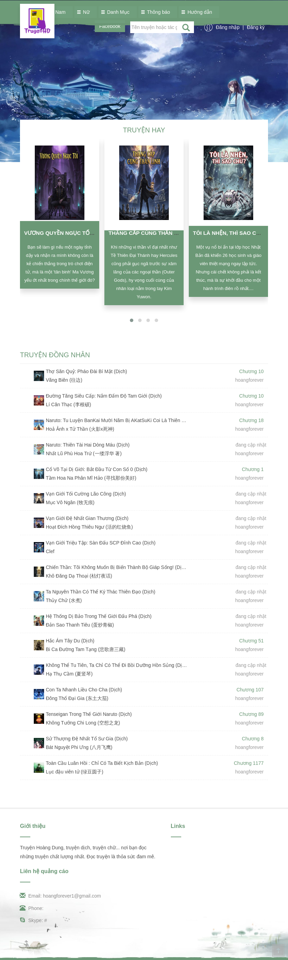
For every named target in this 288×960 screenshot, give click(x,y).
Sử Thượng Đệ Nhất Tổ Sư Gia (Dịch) (87, 738)
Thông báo (157, 12)
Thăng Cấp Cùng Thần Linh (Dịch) (157, 233)
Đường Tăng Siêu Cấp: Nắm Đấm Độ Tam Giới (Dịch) (104, 396)
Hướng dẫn (198, 12)
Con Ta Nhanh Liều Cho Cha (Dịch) (84, 689)
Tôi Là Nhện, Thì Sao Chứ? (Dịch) (239, 233)
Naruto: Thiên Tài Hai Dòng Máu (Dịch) (88, 445)
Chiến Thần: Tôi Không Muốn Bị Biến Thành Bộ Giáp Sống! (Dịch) (117, 567)
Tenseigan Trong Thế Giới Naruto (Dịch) (89, 714)
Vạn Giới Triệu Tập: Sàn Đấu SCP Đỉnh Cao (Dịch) (100, 543)
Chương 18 (251, 420)
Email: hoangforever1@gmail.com (60, 896)
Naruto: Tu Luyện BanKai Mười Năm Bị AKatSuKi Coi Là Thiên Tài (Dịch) (117, 420)
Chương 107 (250, 689)
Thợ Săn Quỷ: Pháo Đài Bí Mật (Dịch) (86, 371)
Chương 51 (251, 640)
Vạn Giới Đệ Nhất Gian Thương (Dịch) (87, 518)
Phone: (31, 908)
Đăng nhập (228, 27)
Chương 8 (253, 738)
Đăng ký (256, 27)
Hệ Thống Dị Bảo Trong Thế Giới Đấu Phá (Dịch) (99, 616)
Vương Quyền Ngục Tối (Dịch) (66, 233)
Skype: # (33, 920)
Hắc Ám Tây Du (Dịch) (70, 640)
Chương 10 (251, 371)
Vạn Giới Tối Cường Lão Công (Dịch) (86, 494)
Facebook (109, 26)
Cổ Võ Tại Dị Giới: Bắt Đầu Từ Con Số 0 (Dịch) (96, 469)
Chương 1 (253, 469)
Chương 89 (251, 714)
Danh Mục (116, 12)
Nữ (84, 12)
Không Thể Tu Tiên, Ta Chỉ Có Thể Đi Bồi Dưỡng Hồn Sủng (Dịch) (117, 665)
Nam (58, 12)
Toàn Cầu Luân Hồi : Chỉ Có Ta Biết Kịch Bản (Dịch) (102, 763)
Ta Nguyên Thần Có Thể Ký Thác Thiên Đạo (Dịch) (100, 591)
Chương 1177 (249, 763)
